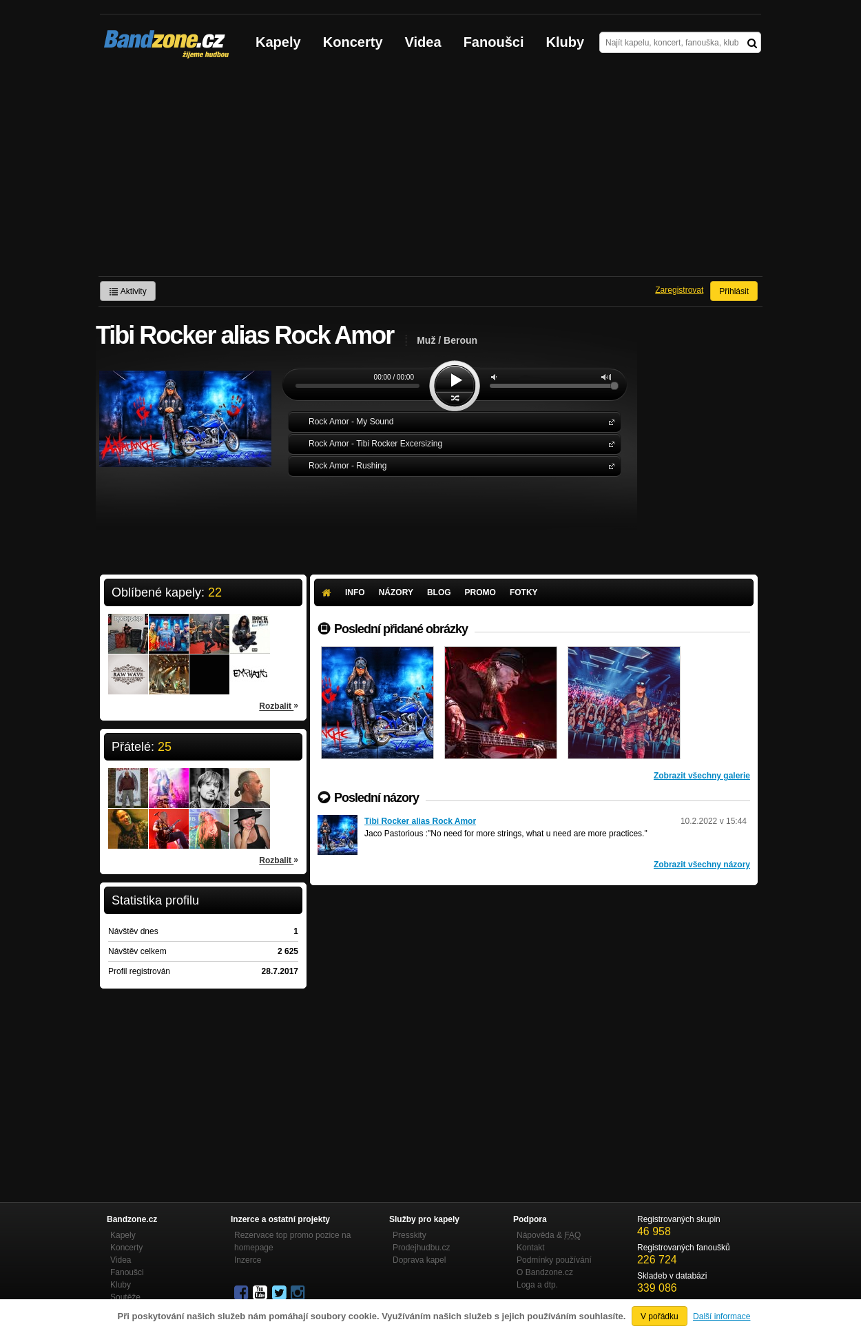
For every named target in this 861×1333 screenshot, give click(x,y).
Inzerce (247, 1260)
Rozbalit (278, 705)
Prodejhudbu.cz (421, 1247)
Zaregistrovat (679, 290)
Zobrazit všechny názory (702, 864)
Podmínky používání (554, 1260)
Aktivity (128, 291)
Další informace (721, 1316)
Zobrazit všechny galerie (702, 776)
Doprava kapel (419, 1260)
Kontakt (531, 1247)
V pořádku (659, 1316)
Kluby (565, 42)
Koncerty (353, 42)
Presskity (409, 1235)
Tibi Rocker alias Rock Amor (420, 821)
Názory (396, 592)
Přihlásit (734, 291)
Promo (480, 592)
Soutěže (125, 1297)
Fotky (524, 592)
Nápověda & (549, 1235)
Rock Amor (608, 421)
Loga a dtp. (537, 1285)
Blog (439, 592)
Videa (423, 42)
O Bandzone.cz (545, 1272)
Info (355, 592)
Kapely (278, 42)
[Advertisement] (430, 172)
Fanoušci (494, 42)
